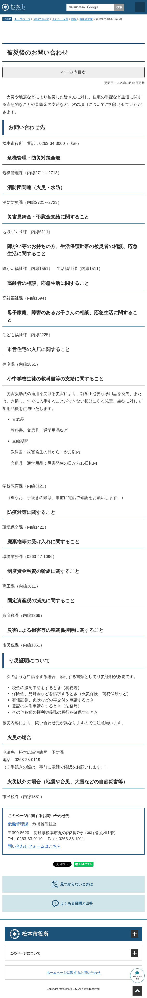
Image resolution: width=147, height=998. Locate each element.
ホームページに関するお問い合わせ (73, 972)
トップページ (22, 19)
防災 (74, 19)
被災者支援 (86, 19)
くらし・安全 (60, 19)
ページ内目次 (73, 72)
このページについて (25, 953)
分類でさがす (41, 19)
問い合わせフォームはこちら (34, 846)
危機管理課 (18, 824)
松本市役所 (35, 934)
